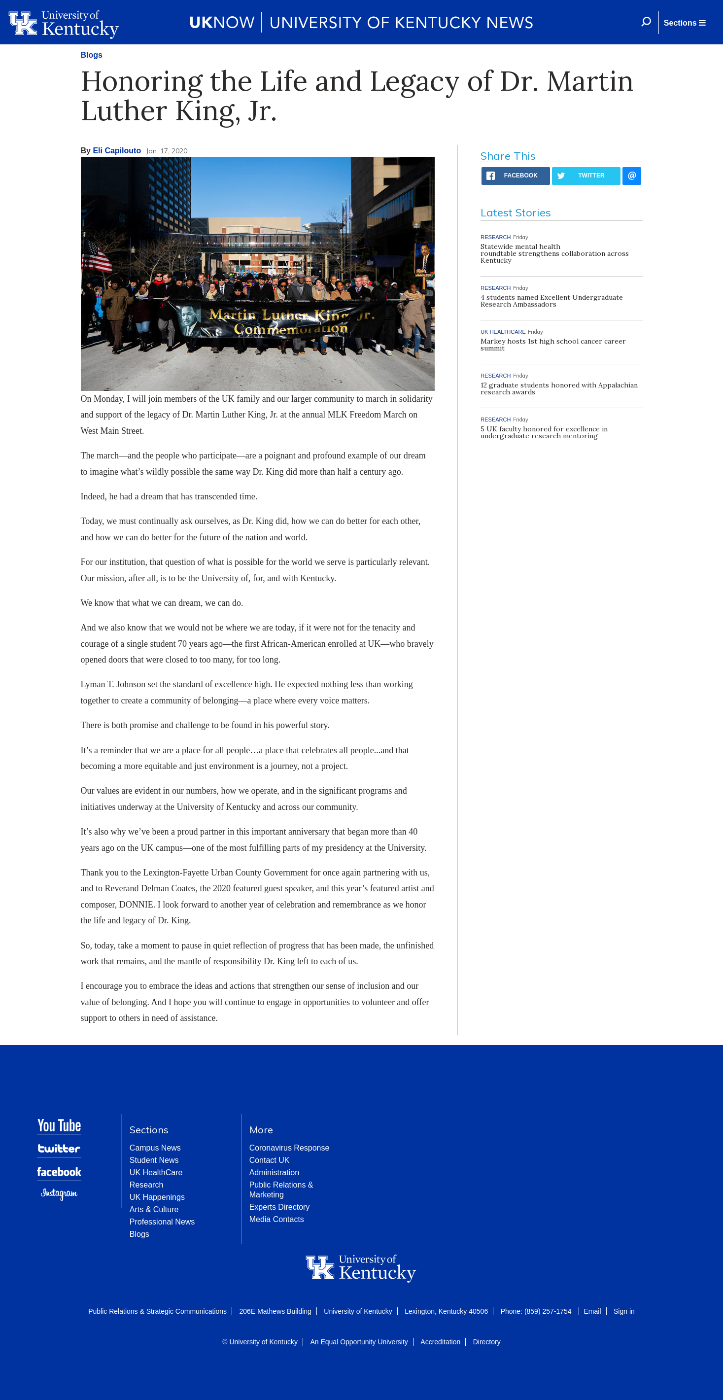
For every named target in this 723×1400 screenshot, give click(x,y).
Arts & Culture (154, 1209)
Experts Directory (279, 1207)
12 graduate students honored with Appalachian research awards (559, 388)
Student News (154, 1160)
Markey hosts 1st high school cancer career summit (553, 344)
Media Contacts (276, 1219)
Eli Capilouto (117, 150)
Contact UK (269, 1160)
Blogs (92, 55)
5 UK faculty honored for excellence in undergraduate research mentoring (544, 432)
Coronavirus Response (289, 1148)
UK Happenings (157, 1197)
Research (146, 1185)
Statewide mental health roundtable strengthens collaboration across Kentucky (555, 253)
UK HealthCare (156, 1172)
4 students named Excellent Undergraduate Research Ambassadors (552, 301)
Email (592, 1311)
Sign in (624, 1311)
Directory (487, 1342)
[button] (684, 22)
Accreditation (440, 1342)
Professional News (162, 1222)
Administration (274, 1172)
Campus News (155, 1148)
